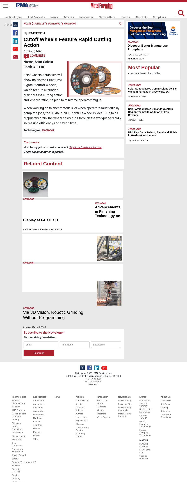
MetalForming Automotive (124, 364)
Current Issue (82, 356)
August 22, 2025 (136, 58)
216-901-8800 (95, 334)
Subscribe (165, 367)
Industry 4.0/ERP (143, 372)
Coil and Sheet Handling (19, 370)
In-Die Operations (17, 383)
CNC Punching (19, 366)
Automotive (38, 367)
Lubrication (17, 388)
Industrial (37, 377)
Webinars (101, 369)
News (50, 13)
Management (18, 392)
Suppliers (148, 13)
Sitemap (164, 363)
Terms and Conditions (166, 371)
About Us (131, 13)
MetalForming (124, 356)
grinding (70, 23)
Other (35, 394)
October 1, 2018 (32, 51)
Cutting (15, 375)
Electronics (38, 370)
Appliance (38, 363)
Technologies (12, 13)
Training (16, 434)
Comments (34, 56)
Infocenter (80, 13)
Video (99, 457)
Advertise (165, 13)
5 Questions (81, 376)
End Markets (34, 13)
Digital (100, 454)
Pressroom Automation (17, 406)
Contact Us (166, 356)
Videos (100, 366)
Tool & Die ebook (102, 357)
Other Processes (17, 400)
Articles (63, 13)
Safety (15, 414)
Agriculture (38, 360)
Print (99, 450)
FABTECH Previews (143, 400)
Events (116, 13)
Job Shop (38, 381)
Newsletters (99, 13)
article (39, 23)
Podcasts (101, 362)
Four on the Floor (144, 406)
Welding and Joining (18, 439)
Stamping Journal (80, 390)
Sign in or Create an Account (85, 147)
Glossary (80, 380)
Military (36, 391)
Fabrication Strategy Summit (144, 359)
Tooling (15, 431)
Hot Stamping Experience (145, 366)
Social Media (103, 461)
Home (27, 23)
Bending (16, 362)
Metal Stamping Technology (145, 379)
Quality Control (19, 411)
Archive (79, 360)
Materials (16, 395)
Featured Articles (80, 364)
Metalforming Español (82, 384)
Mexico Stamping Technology (145, 388)
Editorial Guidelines (102, 469)
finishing (54, 23)
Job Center (166, 360)
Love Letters (81, 373)
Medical (37, 388)
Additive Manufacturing (19, 357)
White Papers (103, 373)
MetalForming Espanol (124, 370)
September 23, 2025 (59, 190)
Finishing (48, 130)
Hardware (37, 374)
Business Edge (125, 360)
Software (16, 421)
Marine (36, 384)
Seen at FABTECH (143, 412)
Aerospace (38, 356)
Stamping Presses (16, 426)
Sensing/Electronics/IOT (19, 418)
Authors (79, 369)
